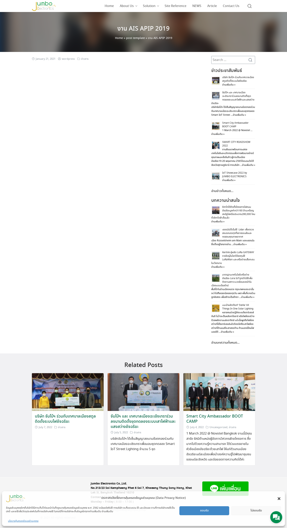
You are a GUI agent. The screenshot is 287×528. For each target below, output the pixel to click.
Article (212, 6)
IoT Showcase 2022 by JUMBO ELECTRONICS (234, 174)
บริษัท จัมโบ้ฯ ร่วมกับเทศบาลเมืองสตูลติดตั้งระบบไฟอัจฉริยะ (238, 79)
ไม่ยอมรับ (256, 510)
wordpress (68, 59)
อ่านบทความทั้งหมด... (225, 342)
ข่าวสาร (84, 59)
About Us (127, 6)
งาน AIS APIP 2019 (143, 29)
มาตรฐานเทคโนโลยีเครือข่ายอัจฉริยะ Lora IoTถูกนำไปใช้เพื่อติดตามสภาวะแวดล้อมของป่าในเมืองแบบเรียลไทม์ (232, 280)
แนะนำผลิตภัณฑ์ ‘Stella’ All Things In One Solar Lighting (237, 306)
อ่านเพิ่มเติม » (228, 85)
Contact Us (231, 6)
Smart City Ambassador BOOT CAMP (235, 124)
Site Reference (175, 6)
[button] (279, 498)
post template (135, 38)
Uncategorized (218, 427)
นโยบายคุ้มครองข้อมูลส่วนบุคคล (23, 521)
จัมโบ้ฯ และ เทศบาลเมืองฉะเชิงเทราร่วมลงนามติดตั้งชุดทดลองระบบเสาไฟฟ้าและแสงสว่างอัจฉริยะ (232, 98)
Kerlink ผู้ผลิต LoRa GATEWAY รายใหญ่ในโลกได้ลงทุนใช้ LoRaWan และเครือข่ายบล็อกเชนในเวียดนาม (233, 258)
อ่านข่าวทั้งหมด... (222, 191)
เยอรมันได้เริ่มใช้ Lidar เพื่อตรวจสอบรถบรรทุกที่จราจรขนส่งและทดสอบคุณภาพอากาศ (238, 233)
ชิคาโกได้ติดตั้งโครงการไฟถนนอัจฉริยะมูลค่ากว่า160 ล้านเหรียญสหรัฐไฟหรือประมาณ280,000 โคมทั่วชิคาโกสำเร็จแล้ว (233, 212)
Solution (149, 6)
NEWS (196, 6)
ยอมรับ (204, 510)
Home (109, 6)
